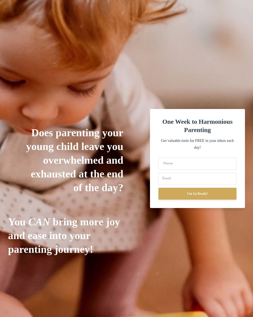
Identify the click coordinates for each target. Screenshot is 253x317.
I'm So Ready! (197, 193)
